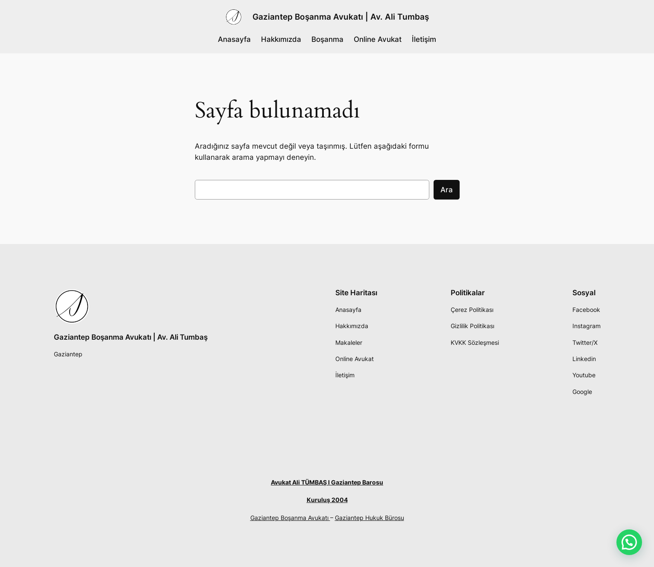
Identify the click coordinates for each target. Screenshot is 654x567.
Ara (446, 189)
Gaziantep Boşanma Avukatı (290, 517)
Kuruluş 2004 (327, 499)
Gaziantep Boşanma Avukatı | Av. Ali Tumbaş (340, 17)
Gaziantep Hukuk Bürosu (369, 517)
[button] (629, 542)
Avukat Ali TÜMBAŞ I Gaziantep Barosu (327, 482)
